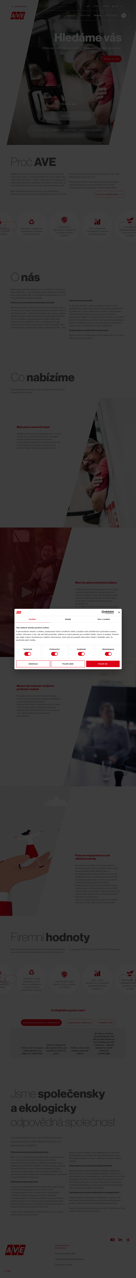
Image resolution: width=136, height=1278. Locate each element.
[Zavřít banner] (119, 612)
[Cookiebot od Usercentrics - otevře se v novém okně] (103, 612)
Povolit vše (103, 664)
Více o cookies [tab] (104, 619)
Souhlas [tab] (32, 619)
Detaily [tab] (68, 619)
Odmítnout (33, 664)
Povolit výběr (68, 664)
